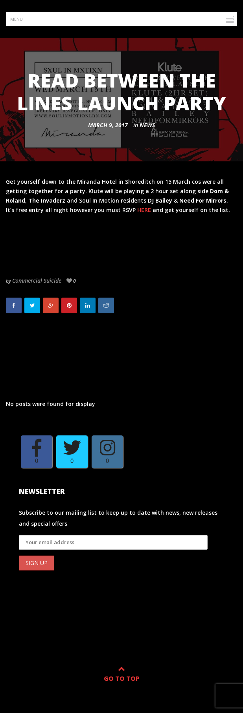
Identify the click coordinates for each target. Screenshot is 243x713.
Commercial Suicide (36, 280)
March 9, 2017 (108, 125)
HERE (144, 210)
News (147, 125)
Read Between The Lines (50, 343)
